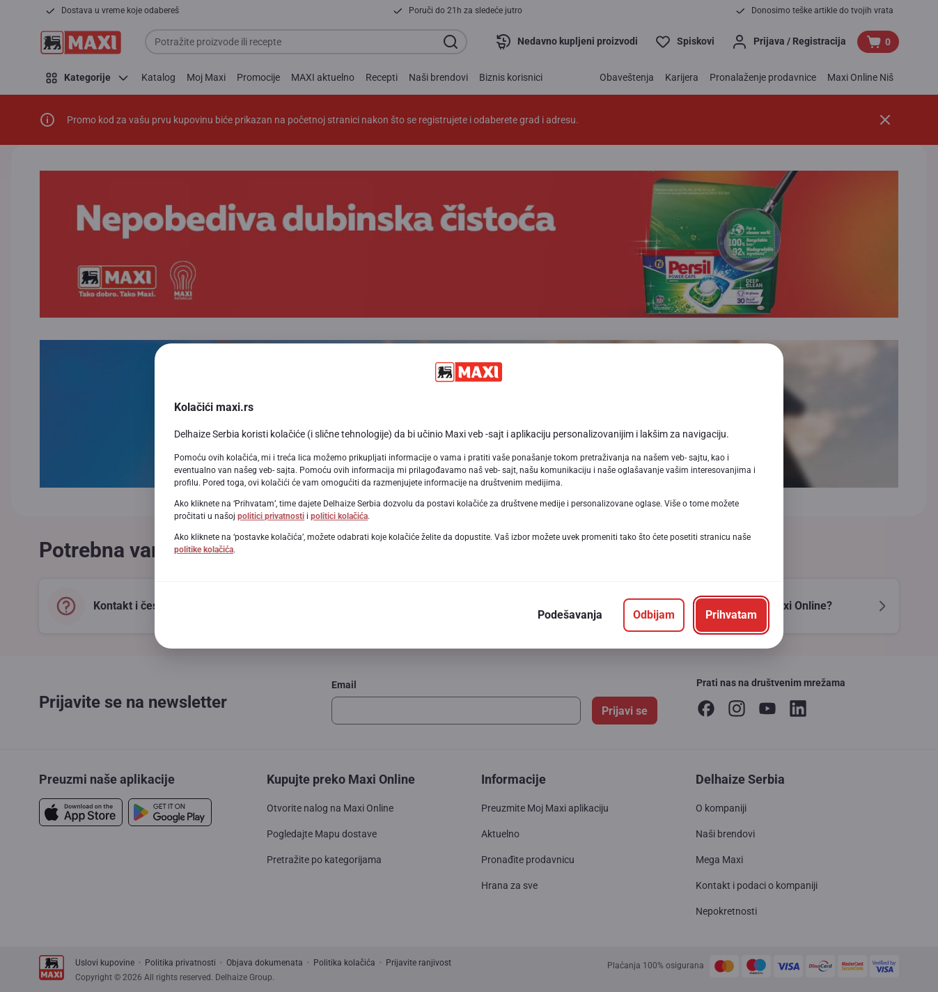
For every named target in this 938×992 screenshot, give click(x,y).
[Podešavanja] (570, 615)
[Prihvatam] (731, 615)
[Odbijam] (654, 615)
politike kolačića (203, 550)
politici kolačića (339, 516)
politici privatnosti (270, 516)
